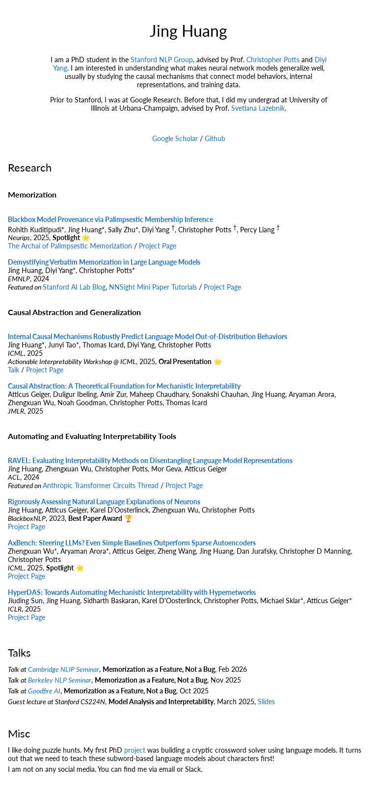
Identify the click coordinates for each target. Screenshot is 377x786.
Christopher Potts (272, 59)
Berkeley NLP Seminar (59, 680)
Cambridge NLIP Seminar (63, 669)
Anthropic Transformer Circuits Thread (101, 485)
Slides (266, 701)
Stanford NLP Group (162, 59)
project (134, 750)
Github (215, 138)
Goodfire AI (44, 691)
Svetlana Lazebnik (258, 108)
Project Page (157, 246)
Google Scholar (175, 138)
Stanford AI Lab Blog (74, 287)
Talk (13, 370)
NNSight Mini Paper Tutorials (153, 287)
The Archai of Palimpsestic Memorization (70, 246)
